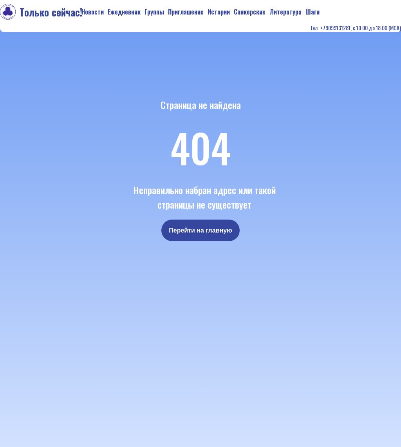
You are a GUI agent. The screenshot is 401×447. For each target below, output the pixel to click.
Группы (154, 11)
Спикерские (250, 11)
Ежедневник (124, 11)
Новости (92, 11)
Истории (219, 11)
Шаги (312, 11)
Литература (285, 11)
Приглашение (186, 11)
